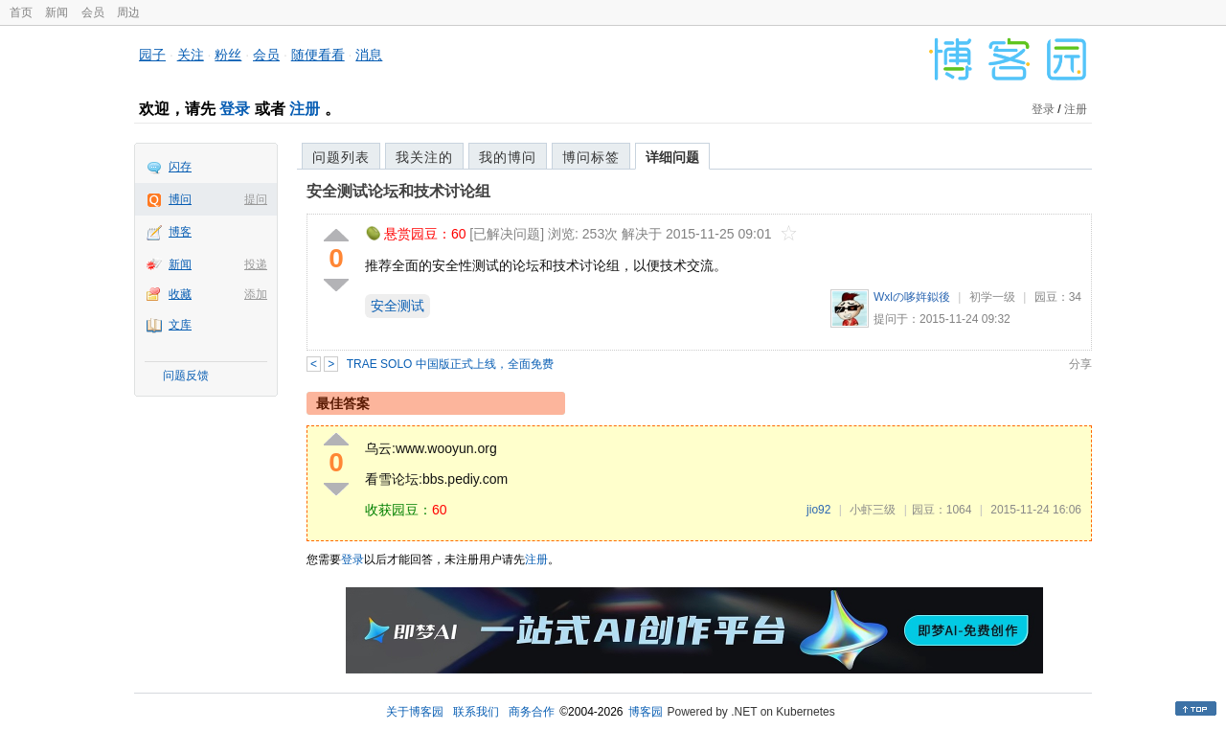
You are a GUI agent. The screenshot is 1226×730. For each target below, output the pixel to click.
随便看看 (318, 54)
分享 (1080, 364)
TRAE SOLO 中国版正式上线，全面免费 (450, 364)
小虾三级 (873, 509)
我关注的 (424, 157)
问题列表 (341, 157)
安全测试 (397, 305)
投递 (255, 264)
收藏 (180, 294)
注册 (304, 109)
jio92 (818, 509)
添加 (255, 294)
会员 (92, 12)
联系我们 (476, 712)
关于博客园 (414, 712)
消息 (368, 54)
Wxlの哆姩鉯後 (912, 297)
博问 (180, 199)
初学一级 (992, 297)
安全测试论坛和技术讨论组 (398, 191)
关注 (190, 54)
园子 (152, 54)
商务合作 (532, 712)
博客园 (645, 712)
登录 (234, 109)
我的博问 (507, 157)
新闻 (56, 12)
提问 (255, 199)
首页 (21, 12)
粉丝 (228, 54)
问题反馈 (186, 375)
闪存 (180, 166)
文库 (180, 324)
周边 (128, 12)
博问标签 (591, 157)
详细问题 (672, 157)
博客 (180, 232)
